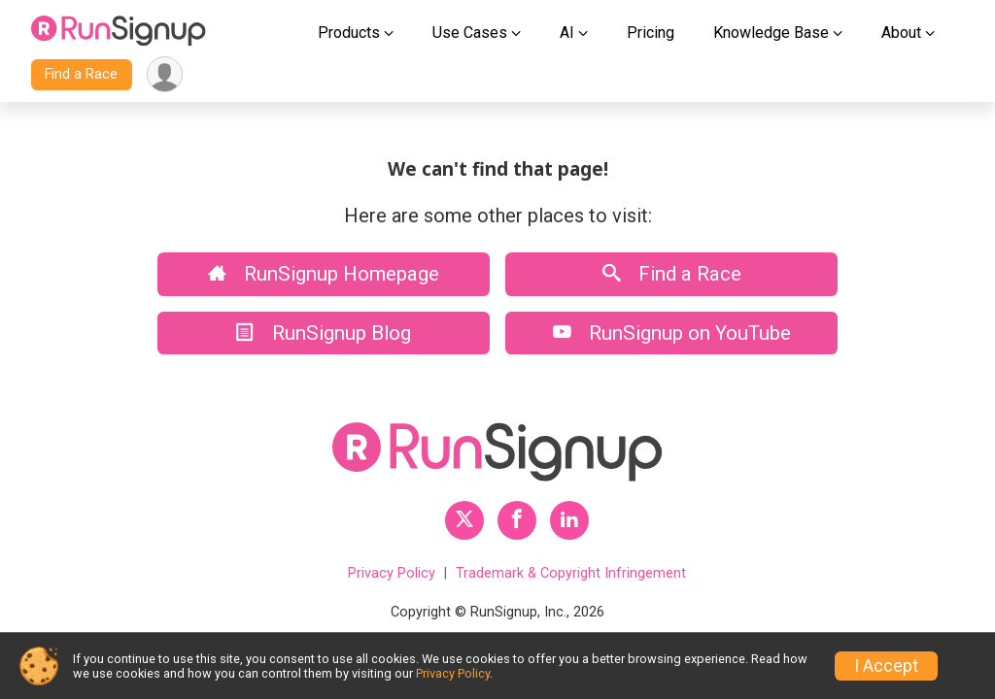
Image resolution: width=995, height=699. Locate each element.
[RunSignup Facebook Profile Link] (517, 520)
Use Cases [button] (469, 32)
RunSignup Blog (323, 333)
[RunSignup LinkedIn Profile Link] (569, 520)
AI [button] (567, 32)
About (901, 32)
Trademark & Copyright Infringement (571, 573)
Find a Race (81, 74)
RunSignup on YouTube (672, 333)
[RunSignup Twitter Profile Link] (464, 520)
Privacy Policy (391, 573)
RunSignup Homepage (323, 273)
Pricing (650, 32)
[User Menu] (165, 74)
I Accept (886, 666)
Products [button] (349, 32)
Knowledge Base (771, 32)
